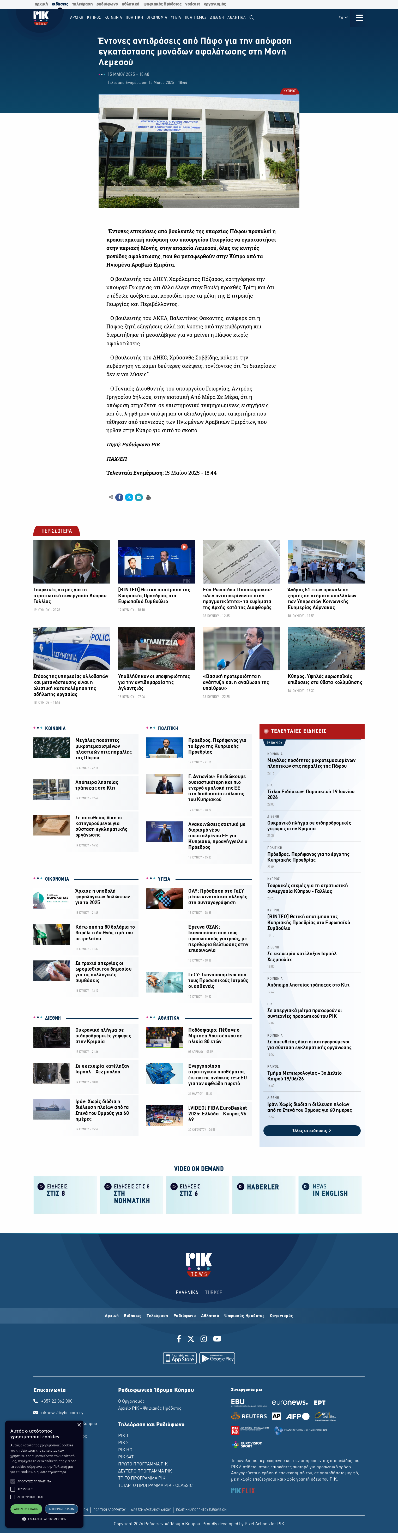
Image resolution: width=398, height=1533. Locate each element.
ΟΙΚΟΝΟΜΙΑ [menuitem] (157, 17)
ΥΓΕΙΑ (164, 879)
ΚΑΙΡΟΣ (273, 1067)
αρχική (41, 4)
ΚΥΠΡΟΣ (289, 91)
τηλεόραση (82, 4)
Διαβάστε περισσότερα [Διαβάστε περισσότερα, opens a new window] (50, 1472)
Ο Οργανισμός (131, 1401)
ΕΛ (343, 17)
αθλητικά (131, 4)
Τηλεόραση (157, 1316)
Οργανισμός (281, 1316)
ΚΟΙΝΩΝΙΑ (55, 728)
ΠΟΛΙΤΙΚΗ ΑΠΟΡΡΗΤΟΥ (109, 1510)
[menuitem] (252, 17)
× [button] (79, 1425)
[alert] (44, 1474)
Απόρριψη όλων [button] (61, 1509)
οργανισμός (215, 4)
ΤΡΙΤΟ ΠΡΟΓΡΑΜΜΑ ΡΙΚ (141, 1478)
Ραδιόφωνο (184, 1316)
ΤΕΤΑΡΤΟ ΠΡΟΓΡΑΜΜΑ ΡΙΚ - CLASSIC (155, 1486)
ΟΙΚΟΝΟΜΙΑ (57, 879)
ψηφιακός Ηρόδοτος (162, 4)
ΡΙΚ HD (125, 1450)
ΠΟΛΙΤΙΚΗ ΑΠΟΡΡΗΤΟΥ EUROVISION (201, 1510)
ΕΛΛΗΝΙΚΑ (187, 1293)
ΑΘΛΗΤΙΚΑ (168, 1018)
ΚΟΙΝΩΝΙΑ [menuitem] (113, 17)
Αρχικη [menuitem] (77, 17)
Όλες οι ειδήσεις (312, 1130)
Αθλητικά (210, 1316)
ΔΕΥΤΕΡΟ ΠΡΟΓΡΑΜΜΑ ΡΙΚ (145, 1471)
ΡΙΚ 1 (123, 1436)
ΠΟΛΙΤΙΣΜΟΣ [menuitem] (196, 17)
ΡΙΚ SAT (126, 1457)
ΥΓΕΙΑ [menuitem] (176, 17)
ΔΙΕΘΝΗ (53, 1018)
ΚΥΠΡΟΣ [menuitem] (94, 17)
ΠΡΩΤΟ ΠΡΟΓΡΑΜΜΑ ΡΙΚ (143, 1464)
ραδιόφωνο (107, 4)
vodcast (192, 4)
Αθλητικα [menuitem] (236, 17)
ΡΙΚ (270, 785)
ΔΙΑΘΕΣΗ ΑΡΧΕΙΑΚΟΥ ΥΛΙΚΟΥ (151, 1510)
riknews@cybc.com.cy (62, 1413)
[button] (13, 1481)
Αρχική (112, 1316)
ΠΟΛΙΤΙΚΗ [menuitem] (134, 17)
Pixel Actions (257, 1524)
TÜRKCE (213, 1293)
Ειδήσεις (132, 1316)
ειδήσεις (60, 4)
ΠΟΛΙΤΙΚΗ (168, 728)
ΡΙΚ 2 (123, 1443)
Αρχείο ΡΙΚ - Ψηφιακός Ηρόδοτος (149, 1408)
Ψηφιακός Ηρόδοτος (244, 1316)
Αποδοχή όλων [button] (26, 1509)
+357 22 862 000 (57, 1401)
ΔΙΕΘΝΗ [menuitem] (217, 17)
